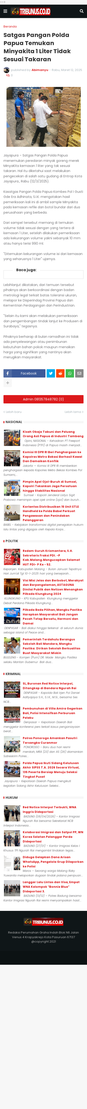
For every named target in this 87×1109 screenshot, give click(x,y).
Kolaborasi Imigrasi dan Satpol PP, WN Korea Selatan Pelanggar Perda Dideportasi (53, 836)
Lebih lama (73, 411)
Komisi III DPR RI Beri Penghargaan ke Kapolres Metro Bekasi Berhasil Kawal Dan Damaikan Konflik (52, 456)
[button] (5, 11)
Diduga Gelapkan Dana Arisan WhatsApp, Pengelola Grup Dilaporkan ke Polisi (53, 861)
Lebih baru (14, 411)
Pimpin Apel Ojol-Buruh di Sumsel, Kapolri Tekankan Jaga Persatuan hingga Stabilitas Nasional (50, 486)
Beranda (10, 26)
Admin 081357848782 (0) (43, 399)
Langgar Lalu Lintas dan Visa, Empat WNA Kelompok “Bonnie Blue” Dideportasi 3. (51, 886)
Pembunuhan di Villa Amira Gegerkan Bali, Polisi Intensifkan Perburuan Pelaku (52, 713)
